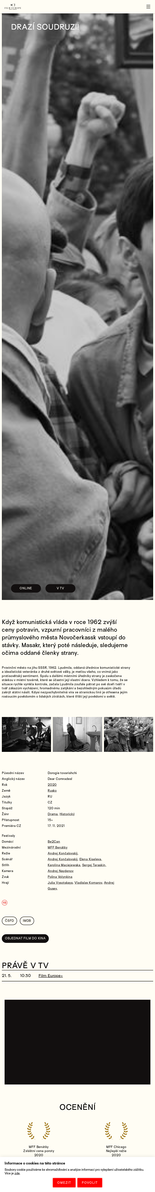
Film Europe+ (51, 975)
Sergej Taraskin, (94, 865)
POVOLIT (90, 1182)
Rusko (52, 790)
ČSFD (9, 920)
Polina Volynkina (60, 877)
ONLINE (26, 588)
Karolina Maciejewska (64, 865)
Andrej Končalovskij (63, 853)
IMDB (27, 920)
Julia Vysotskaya (60, 883)
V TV (60, 588)
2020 (52, 785)
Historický (67, 814)
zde (17, 1173)
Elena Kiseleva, (90, 859)
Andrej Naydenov (61, 871)
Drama (53, 814)
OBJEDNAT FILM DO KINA (25, 938)
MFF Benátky (58, 847)
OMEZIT (64, 1182)
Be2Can (54, 841)
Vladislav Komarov (88, 883)
